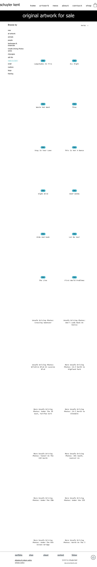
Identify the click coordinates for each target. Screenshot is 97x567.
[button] (95, 5)
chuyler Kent (73, 560)
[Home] (93, 557)
